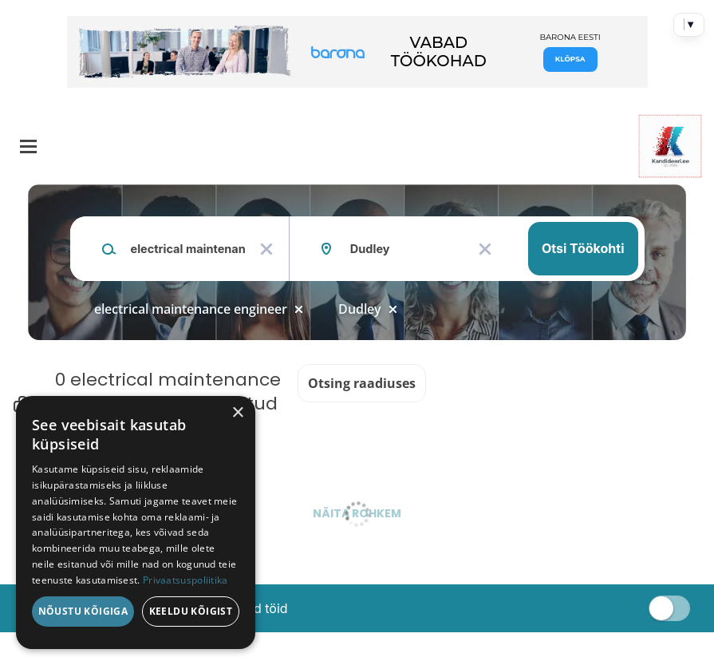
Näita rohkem (357, 513)
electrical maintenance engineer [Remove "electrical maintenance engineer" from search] (190, 309)
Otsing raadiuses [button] (362, 383)
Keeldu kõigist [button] (191, 611)
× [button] (237, 413)
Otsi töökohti (583, 248)
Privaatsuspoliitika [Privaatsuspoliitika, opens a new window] (185, 580)
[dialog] (135, 522)
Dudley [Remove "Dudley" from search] (359, 309)
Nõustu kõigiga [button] (83, 611)
